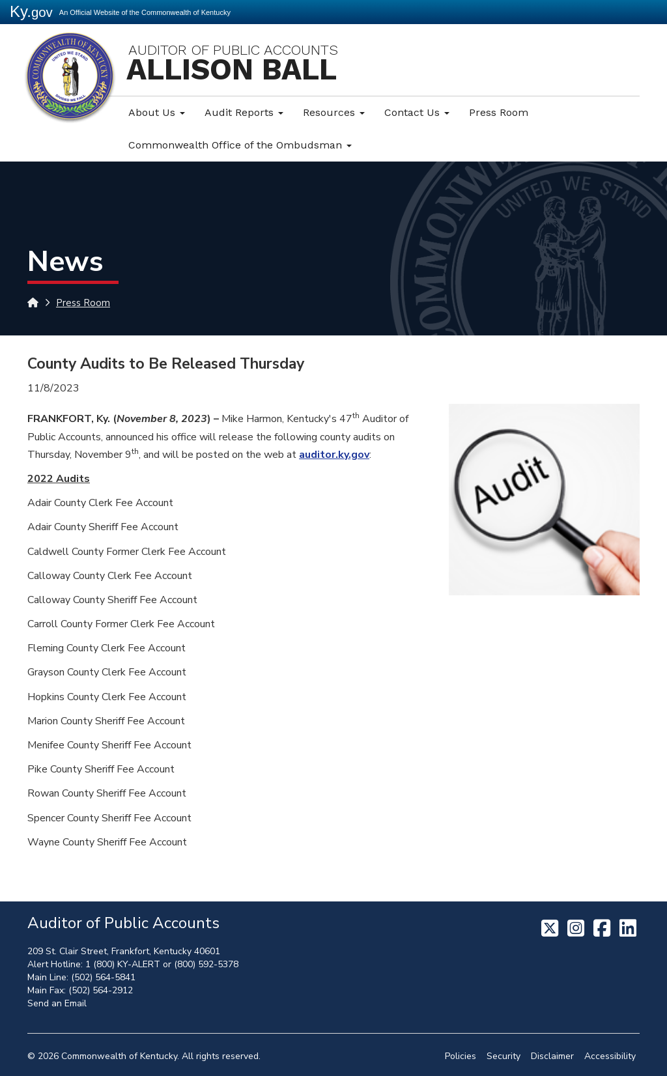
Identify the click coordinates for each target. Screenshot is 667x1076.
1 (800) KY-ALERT (122, 964)
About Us (156, 112)
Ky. (31, 11)
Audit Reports (244, 112)
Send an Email (57, 1003)
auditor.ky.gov (334, 454)
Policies (460, 1056)
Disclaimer (552, 1056)
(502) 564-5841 (103, 977)
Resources (334, 112)
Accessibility (610, 1056)
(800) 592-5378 (206, 964)
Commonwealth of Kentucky (119, 1056)
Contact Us (416, 112)
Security (503, 1056)
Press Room (498, 112)
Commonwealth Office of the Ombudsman (240, 145)
